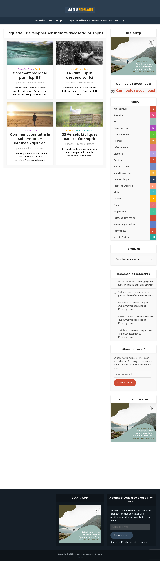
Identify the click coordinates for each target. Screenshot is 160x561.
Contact (106, 20)
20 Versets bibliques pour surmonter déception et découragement (133, 306)
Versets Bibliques (84, 130)
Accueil (39, 20)
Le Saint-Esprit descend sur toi (79, 75)
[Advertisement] (80, 463)
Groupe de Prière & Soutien (82, 20)
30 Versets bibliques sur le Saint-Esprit (79, 136)
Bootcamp (55, 20)
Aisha (23, 82)
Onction (38, 69)
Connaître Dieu (25, 69)
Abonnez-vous (124, 382)
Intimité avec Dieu (80, 69)
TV (116, 20)
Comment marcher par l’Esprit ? (30, 75)
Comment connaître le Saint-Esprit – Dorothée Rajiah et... (30, 139)
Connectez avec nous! (133, 83)
